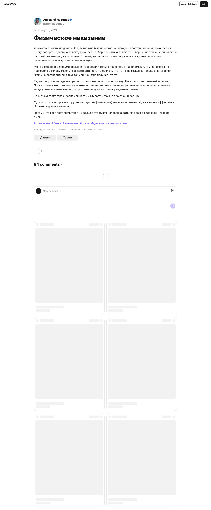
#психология (118, 123)
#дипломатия (100, 123)
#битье (56, 123)
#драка (85, 123)
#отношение (42, 123)
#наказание (70, 123)
